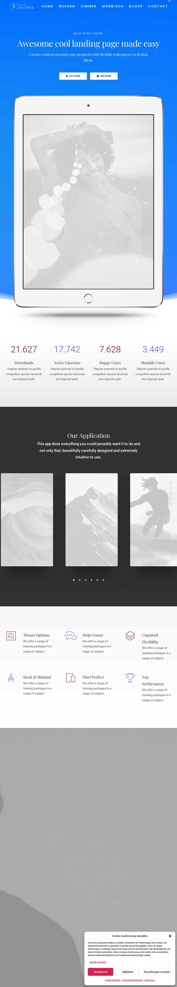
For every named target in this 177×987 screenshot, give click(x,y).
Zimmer (88, 6)
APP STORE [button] (73, 76)
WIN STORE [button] (104, 76)
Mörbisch (113, 6)
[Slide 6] (103, 580)
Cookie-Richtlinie (112, 980)
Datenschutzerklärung (132, 980)
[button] (170, 936)
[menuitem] (48, 6)
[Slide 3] (85, 580)
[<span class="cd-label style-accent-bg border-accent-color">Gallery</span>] (170, 488)
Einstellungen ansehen (157, 971)
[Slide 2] (80, 580)
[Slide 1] (74, 580)
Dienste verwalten (98, 962)
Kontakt (158, 6)
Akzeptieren (101, 971)
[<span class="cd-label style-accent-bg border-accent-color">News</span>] (170, 504)
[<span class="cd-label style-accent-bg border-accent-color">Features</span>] (170, 493)
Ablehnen (127, 971)
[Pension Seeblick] (18, 6)
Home (47, 6)
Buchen (67, 6)
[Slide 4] (91, 580)
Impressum (150, 980)
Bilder (136, 6)
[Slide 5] (97, 580)
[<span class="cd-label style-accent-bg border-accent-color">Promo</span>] (170, 498)
